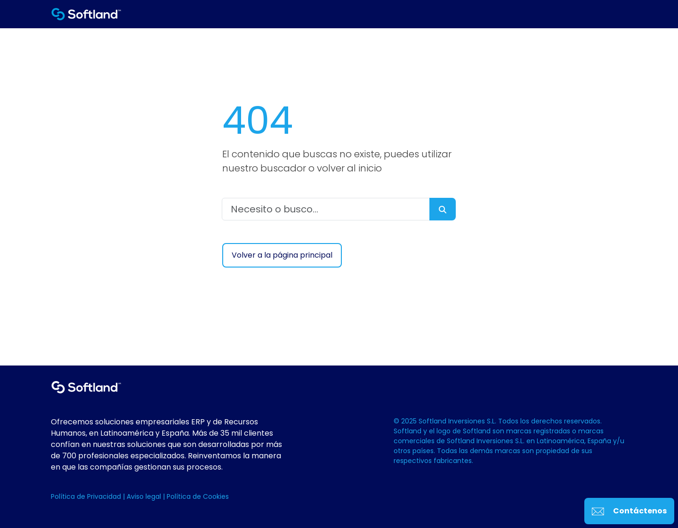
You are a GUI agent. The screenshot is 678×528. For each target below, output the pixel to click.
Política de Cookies (198, 496)
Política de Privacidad (87, 496)
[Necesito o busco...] (326, 209)
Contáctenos (629, 510)
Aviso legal (145, 496)
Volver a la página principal (282, 255)
